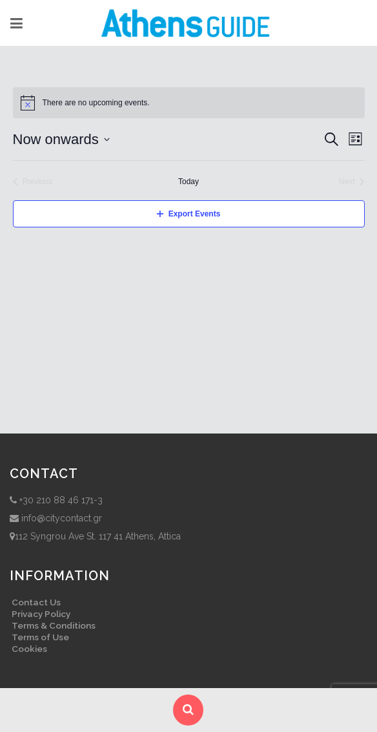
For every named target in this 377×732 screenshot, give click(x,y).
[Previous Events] (33, 181)
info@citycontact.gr (61, 518)
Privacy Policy (41, 614)
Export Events (189, 213)
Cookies (29, 648)
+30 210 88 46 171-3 (61, 500)
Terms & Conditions (54, 625)
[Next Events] (352, 181)
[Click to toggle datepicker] (61, 139)
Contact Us (36, 602)
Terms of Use (40, 637)
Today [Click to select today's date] (188, 181)
